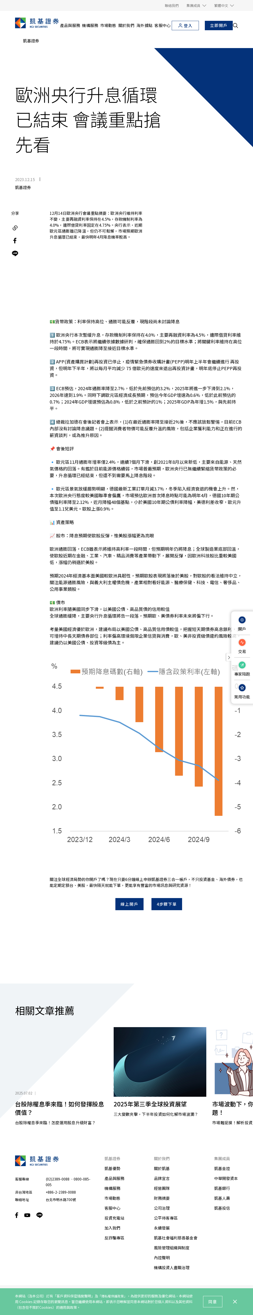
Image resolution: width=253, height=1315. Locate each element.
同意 (212, 1302)
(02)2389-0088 (57, 1155)
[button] (196, 5)
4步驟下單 (167, 880)
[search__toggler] (235, 25)
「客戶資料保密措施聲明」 (74, 1295)
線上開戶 (129, 880)
